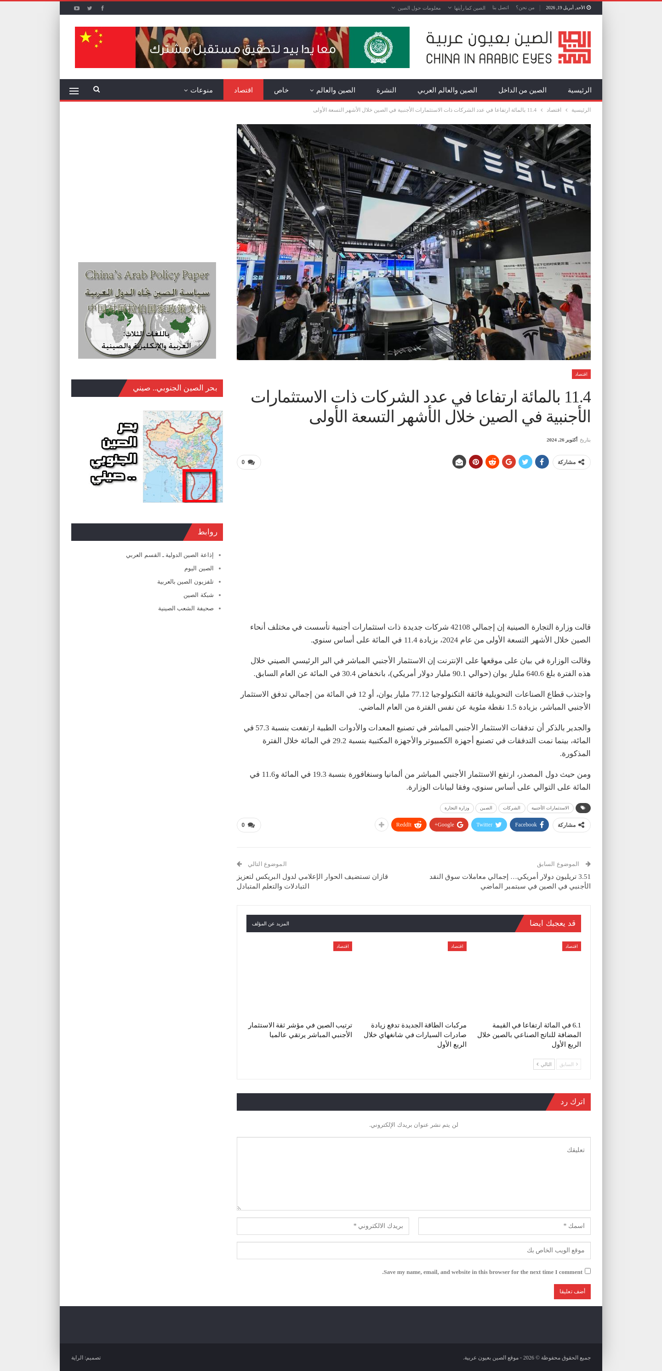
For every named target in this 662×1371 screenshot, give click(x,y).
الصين (486, 807)
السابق (568, 1064)
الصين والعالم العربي (447, 90)
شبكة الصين (198, 594)
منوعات (201, 90)
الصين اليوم (198, 568)
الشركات (512, 807)
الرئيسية (580, 90)
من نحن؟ (525, 7)
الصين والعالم (335, 90)
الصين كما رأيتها (470, 8)
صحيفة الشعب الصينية (186, 608)
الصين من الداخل (522, 90)
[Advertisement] (414, 541)
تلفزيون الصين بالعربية (185, 581)
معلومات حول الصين (419, 8)
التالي (544, 1064)
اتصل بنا (500, 7)
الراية (77, 1357)
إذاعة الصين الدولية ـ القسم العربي (169, 554)
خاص (281, 90)
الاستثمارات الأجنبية (550, 807)
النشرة (386, 90)
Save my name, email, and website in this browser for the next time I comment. (482, 1271)
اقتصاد (243, 90)
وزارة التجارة (457, 807)
